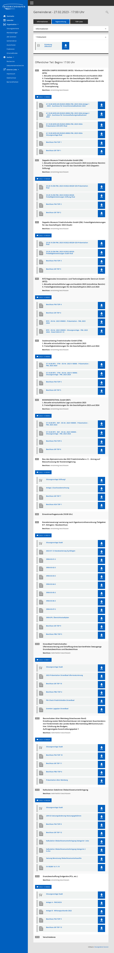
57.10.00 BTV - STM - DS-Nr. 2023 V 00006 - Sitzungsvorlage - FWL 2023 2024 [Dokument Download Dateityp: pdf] (62, 374)
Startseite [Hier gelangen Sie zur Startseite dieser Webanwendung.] (8, 16)
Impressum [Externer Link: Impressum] (11, 74)
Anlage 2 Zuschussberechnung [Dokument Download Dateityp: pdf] (57, 488)
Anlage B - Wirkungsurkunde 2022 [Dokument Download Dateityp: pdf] (59, 911)
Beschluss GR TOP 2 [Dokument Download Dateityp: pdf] (53, 213)
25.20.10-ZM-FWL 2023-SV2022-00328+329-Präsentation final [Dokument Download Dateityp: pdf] (67, 187)
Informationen (42, 22)
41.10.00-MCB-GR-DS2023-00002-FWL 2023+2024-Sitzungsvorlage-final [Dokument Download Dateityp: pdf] (64, 134)
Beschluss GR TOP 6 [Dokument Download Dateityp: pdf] (53, 449)
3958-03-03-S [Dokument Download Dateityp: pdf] (51, 576)
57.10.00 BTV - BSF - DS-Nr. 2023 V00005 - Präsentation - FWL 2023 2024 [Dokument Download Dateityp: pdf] (67, 424)
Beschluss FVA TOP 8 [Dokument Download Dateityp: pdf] (54, 824)
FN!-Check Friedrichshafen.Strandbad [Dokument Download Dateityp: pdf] (60, 700)
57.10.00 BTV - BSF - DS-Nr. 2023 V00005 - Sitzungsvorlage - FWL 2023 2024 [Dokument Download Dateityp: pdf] (61, 433)
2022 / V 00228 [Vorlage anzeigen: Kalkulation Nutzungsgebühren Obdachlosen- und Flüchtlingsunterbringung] (44, 800)
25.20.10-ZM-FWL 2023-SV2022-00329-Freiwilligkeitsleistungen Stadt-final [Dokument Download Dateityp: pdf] (60, 252)
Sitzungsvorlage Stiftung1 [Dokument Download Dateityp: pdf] (56, 479)
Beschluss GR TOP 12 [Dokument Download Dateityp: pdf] (54, 832)
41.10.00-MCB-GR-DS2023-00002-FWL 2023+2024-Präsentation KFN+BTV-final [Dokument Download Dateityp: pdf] (64, 125)
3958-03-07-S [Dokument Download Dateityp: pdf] (51, 609)
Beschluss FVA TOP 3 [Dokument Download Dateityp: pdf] (54, 261)
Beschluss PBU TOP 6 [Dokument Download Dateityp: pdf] (54, 772)
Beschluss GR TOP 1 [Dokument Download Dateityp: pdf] (53, 151)
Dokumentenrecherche (15, 65)
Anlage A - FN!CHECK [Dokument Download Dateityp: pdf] (54, 902)
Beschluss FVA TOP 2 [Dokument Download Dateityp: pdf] (54, 204)
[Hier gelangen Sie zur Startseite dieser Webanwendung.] (14, 7)
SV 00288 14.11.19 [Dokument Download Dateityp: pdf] (53, 867)
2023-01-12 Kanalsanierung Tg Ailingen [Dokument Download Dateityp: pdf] (60, 551)
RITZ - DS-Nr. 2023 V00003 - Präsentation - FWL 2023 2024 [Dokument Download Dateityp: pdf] (66, 322)
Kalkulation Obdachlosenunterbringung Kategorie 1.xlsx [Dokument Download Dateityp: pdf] (67, 841)
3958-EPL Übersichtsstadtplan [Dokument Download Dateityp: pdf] (57, 618)
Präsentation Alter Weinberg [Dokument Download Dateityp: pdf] (57, 780)
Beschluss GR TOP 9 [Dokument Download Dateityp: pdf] (53, 626)
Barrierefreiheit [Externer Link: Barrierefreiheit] (12, 82)
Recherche (11, 61)
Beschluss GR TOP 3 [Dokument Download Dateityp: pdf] (53, 269)
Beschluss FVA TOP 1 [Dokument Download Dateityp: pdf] (54, 142)
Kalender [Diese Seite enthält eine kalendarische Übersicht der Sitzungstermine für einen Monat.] (8, 20)
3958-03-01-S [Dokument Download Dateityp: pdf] (51, 559)
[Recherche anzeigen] (106, 12)
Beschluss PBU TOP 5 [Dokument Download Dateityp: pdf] (54, 634)
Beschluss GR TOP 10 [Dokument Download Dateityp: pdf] (54, 684)
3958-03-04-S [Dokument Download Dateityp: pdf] (51, 584)
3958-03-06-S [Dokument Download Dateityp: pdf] (51, 601)
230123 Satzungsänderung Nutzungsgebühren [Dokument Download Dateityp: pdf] (63, 816)
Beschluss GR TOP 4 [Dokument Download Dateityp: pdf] (53, 313)
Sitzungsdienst (101, 947)
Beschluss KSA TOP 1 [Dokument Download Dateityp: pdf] (54, 504)
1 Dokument (41, 37)
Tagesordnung (60, 22)
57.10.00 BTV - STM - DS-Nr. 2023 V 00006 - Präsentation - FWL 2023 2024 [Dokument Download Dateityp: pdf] (67, 365)
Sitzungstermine (13, 28)
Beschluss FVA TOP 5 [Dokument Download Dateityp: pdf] (54, 382)
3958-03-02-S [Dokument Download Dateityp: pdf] (51, 568)
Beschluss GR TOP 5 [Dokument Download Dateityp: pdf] (53, 390)
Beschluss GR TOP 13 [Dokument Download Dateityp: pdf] (54, 927)
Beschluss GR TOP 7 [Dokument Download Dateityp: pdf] (53, 496)
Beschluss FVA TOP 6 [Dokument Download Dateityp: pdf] (54, 441)
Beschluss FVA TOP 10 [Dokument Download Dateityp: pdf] (54, 755)
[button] (14, 24)
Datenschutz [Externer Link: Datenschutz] (11, 78)
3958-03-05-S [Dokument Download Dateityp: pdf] (51, 593)
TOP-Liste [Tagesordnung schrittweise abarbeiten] (79, 22)
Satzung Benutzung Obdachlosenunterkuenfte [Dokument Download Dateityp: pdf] (63, 858)
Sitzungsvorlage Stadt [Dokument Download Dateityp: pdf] (54, 543)
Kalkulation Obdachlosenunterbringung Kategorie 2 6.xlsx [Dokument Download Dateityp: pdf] (66, 850)
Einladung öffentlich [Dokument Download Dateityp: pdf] (48, 45)
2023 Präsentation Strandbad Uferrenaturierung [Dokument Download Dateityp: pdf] (64, 675)
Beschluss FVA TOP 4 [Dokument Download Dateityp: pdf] (54, 304)
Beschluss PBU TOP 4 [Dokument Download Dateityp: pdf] (54, 692)
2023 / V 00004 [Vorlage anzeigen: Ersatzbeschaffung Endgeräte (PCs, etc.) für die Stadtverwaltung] (44, 887)
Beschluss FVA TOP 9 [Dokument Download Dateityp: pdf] (54, 919)
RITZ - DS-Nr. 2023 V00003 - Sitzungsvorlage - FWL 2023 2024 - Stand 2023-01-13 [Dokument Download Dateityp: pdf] (67, 331)
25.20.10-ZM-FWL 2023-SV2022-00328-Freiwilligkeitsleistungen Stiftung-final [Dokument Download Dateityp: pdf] (60, 196)
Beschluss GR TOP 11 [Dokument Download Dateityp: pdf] (54, 763)
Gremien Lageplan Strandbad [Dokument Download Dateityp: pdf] (57, 709)
